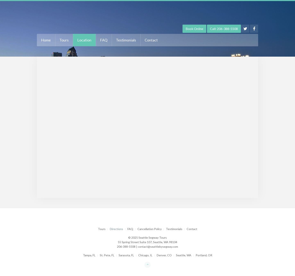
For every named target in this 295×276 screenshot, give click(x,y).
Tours (64, 40)
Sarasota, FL (126, 255)
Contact (151, 40)
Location (84, 40)
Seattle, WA (183, 255)
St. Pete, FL (107, 255)
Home (46, 40)
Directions (116, 229)
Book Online (194, 29)
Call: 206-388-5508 (224, 29)
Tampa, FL (89, 255)
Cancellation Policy (149, 229)
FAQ (103, 40)
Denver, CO (164, 255)
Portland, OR (204, 255)
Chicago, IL (145, 255)
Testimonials (126, 40)
